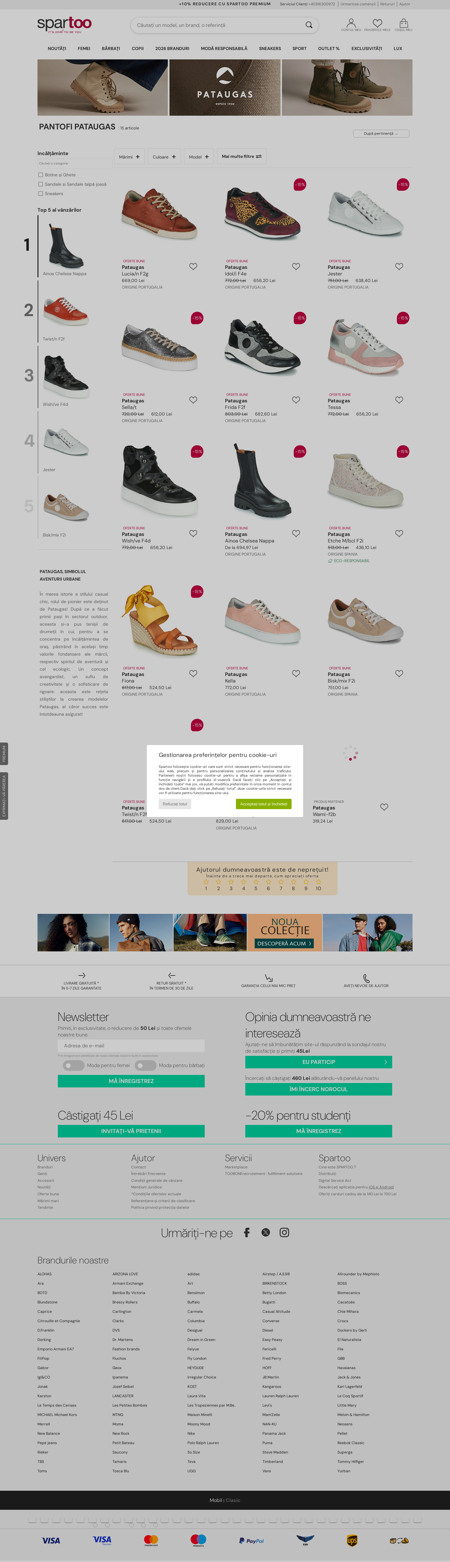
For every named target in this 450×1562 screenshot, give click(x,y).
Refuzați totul (175, 804)
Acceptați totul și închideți (263, 804)
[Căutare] (309, 25)
